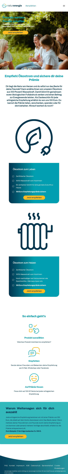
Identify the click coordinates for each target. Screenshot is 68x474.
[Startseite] (19, 6)
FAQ (6, 466)
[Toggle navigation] (64, 6)
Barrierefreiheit (47, 466)
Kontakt (12, 466)
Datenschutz (35, 466)
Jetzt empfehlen (15, 33)
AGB (27, 466)
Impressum (20, 466)
